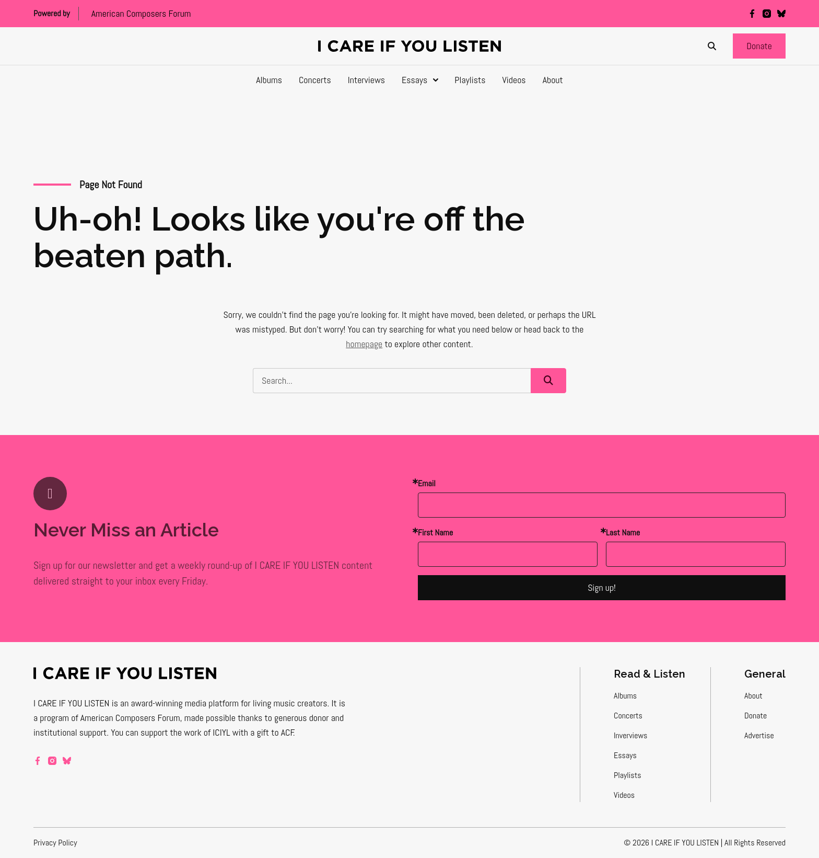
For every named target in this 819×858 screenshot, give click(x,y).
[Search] (711, 46)
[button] (759, 46)
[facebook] (752, 13)
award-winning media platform (185, 703)
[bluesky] (781, 13)
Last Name (623, 532)
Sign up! (602, 587)
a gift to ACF (272, 732)
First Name (435, 532)
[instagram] (767, 13)
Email (427, 483)
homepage (364, 344)
